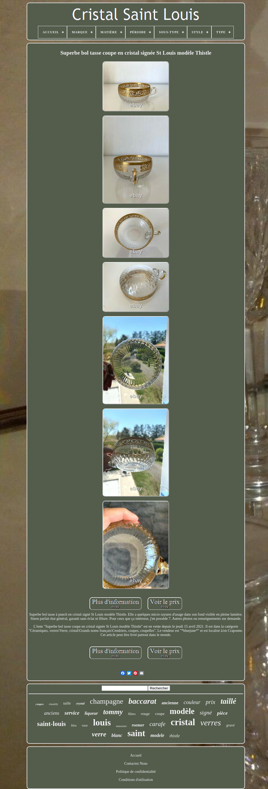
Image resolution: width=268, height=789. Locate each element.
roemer (138, 725)
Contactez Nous (135, 763)
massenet (121, 726)
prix (210, 702)
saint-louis (51, 723)
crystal (80, 703)
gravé (230, 725)
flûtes (132, 714)
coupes (40, 704)
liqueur (91, 713)
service (71, 713)
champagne (106, 701)
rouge (145, 714)
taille (67, 703)
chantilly (53, 704)
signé (206, 712)
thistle (175, 736)
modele (157, 735)
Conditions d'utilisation (136, 780)
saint (136, 733)
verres (210, 722)
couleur (192, 702)
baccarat (143, 701)
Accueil (136, 755)
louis (102, 722)
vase (85, 725)
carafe (157, 723)
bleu (74, 725)
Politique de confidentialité (136, 772)
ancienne (169, 702)
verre (99, 734)
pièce (222, 713)
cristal (183, 722)
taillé (228, 701)
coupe (160, 714)
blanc (116, 735)
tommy (113, 712)
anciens (51, 713)
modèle (182, 711)
